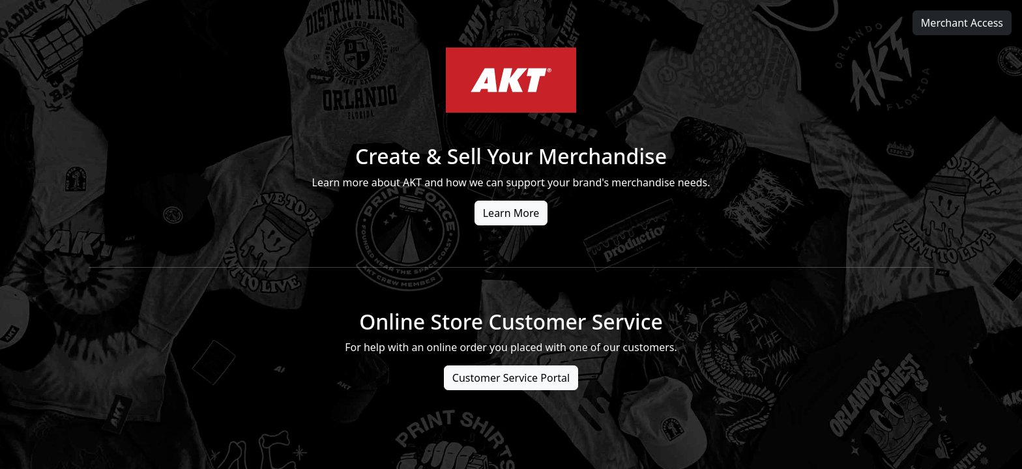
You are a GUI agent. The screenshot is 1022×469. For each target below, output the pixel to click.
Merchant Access (962, 23)
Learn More (511, 213)
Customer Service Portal (511, 378)
